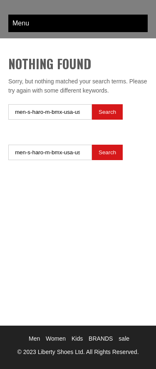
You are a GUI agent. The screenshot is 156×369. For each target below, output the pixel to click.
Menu (20, 23)
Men (34, 338)
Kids (77, 338)
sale (124, 338)
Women (56, 338)
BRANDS (101, 338)
